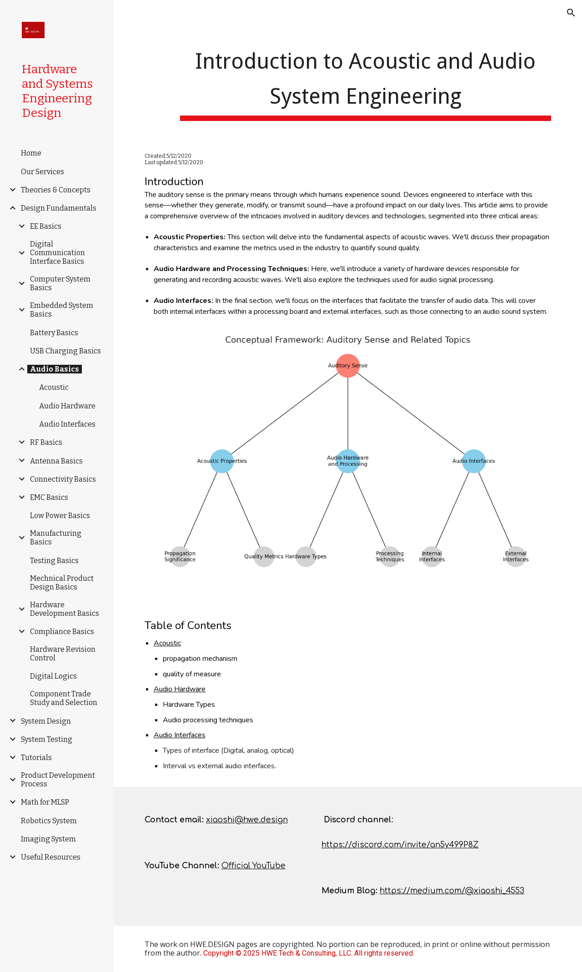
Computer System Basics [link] (60, 283)
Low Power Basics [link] (60, 515)
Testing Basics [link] (54, 560)
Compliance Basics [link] (62, 631)
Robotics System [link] (49, 820)
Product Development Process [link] (58, 779)
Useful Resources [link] (50, 857)
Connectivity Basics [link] (63, 479)
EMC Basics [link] (49, 497)
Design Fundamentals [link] (58, 208)
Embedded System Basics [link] (61, 309)
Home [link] (31, 153)
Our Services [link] (42, 171)
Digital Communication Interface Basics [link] (57, 253)
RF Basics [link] (46, 442)
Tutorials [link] (36, 757)
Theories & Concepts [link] (55, 190)
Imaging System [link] (48, 839)
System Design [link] (46, 721)
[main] (365, 81)
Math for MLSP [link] (45, 802)
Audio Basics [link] (54, 369)
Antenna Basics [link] (56, 461)
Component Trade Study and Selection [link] (63, 698)
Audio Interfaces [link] (67, 424)
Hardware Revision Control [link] (62, 653)
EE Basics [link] (45, 226)
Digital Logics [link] (53, 676)
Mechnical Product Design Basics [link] (62, 582)
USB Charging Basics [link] (65, 351)
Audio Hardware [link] (67, 406)
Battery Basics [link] (54, 332)
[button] (571, 13)
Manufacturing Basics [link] (55, 537)
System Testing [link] (46, 739)
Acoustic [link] (54, 387)
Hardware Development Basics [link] (64, 609)
